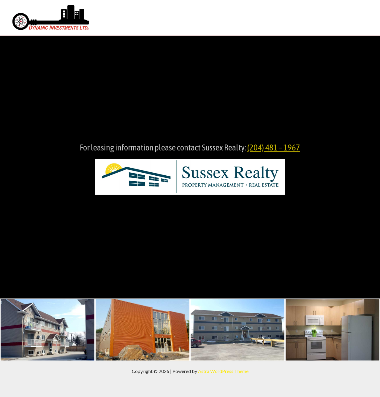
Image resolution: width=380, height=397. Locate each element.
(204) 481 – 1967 (273, 150)
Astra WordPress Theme (223, 371)
